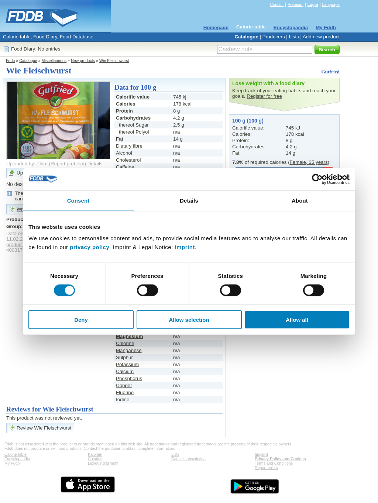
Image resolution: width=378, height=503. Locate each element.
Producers (273, 36)
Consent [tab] (78, 200)
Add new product (321, 36)
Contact (277, 4)
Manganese (129, 350)
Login (312, 4)
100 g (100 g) (248, 121)
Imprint (185, 247)
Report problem (68, 163)
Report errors (266, 467)
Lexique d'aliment (103, 463)
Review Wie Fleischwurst (44, 428)
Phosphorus (129, 378)
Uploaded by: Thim (27, 163)
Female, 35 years (309, 162)
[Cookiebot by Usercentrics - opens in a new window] (317, 179)
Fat (119, 139)
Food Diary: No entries (35, 49)
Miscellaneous (54, 60)
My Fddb (326, 27)
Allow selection (189, 320)
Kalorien (95, 454)
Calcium (125, 371)
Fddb (10, 60)
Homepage (215, 27)
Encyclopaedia (291, 27)
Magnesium (129, 336)
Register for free (264, 96)
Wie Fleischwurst (114, 60)
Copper (124, 385)
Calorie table (251, 27)
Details (95, 163)
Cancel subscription (188, 459)
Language (331, 4)
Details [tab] (189, 200)
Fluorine (125, 392)
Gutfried (330, 72)
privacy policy (89, 247)
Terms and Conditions (274, 463)
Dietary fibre (129, 146)
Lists (294, 36)
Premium (295, 4)
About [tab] (300, 200)
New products (83, 60)
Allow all (297, 320)
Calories (95, 459)
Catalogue (246, 36)
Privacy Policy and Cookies (280, 459)
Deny (81, 320)
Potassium (127, 364)
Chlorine (125, 343)
